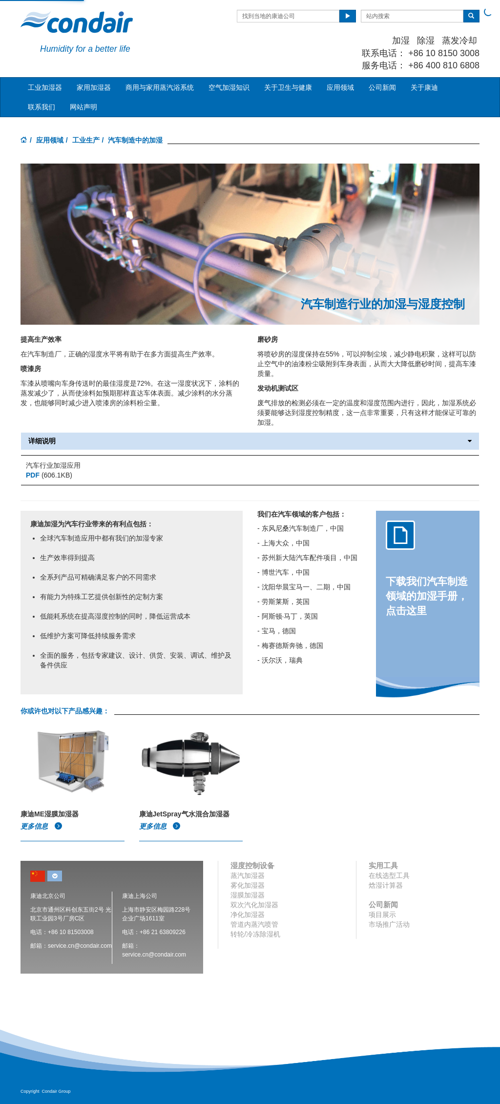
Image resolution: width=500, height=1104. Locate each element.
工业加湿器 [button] (45, 87)
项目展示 (382, 914)
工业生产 (86, 140)
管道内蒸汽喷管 (254, 924)
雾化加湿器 (247, 885)
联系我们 (41, 107)
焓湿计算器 (386, 885)
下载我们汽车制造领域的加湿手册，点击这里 (427, 596)
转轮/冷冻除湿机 (255, 934)
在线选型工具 (389, 875)
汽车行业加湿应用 (53, 465)
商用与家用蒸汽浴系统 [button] (159, 87)
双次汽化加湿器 (254, 905)
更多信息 (41, 826)
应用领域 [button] (340, 87)
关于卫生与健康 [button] (288, 87)
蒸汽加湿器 (247, 875)
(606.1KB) (49, 475)
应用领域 (49, 140)
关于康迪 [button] (424, 87)
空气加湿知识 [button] (229, 87)
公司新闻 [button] (382, 87)
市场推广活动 (389, 924)
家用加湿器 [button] (94, 87)
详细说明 (250, 441)
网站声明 (83, 107)
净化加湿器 (247, 914)
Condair (77, 22)
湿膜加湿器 (247, 895)
